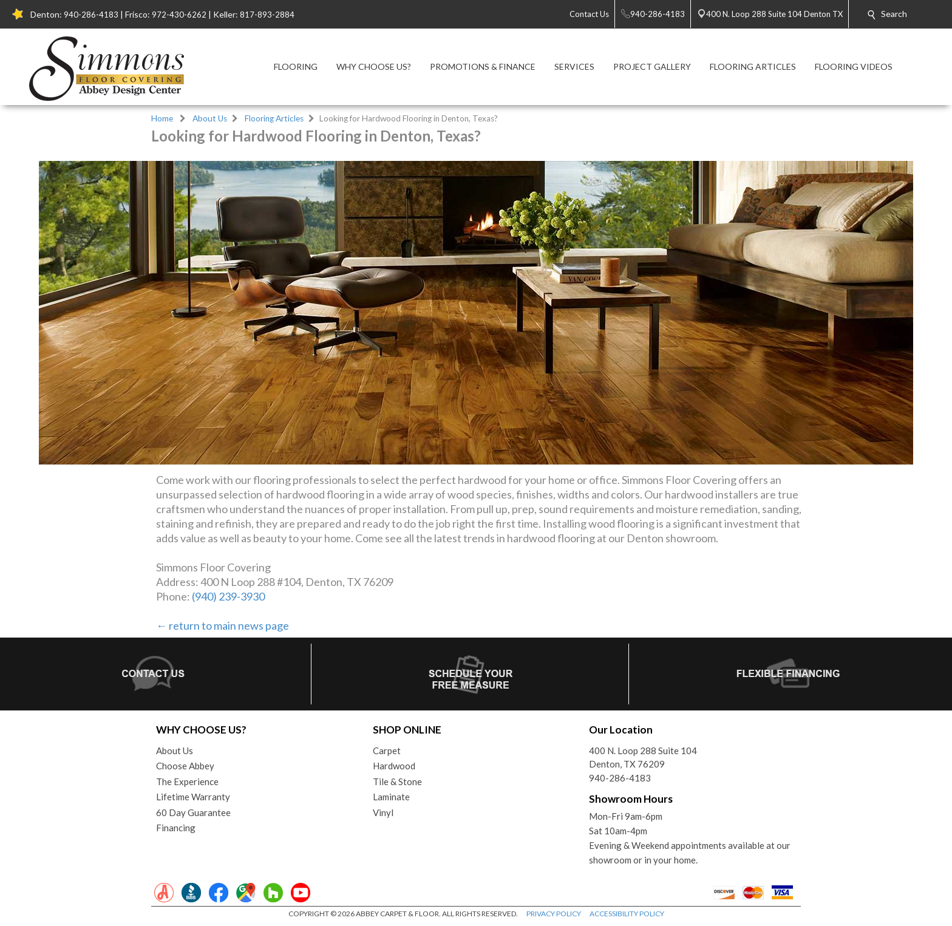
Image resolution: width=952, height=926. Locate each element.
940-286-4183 (91, 14)
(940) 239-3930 (228, 596)
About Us (209, 118)
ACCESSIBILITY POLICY (627, 913)
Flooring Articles (274, 118)
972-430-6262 (179, 14)
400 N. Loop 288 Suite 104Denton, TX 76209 (643, 757)
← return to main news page (222, 625)
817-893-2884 (267, 14)
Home (162, 118)
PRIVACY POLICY (553, 913)
